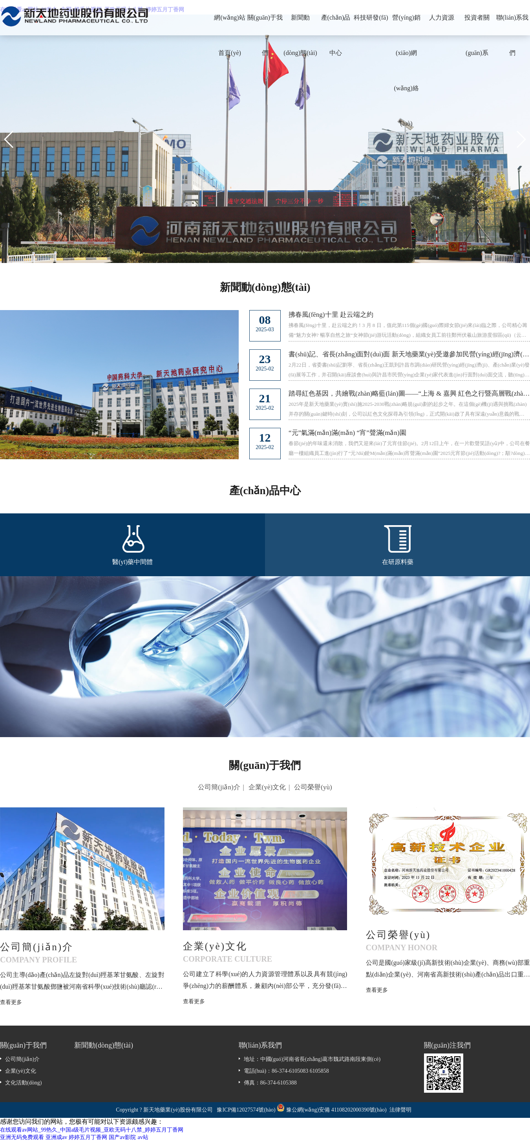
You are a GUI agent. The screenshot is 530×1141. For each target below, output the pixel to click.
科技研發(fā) (371, 17)
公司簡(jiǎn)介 (219, 787)
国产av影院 (122, 1137)
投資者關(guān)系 (477, 24)
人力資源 (441, 17)
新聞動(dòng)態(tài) (300, 24)
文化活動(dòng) (23, 1083)
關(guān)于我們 (265, 24)
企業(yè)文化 (267, 787)
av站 (142, 1137)
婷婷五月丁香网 (88, 1137)
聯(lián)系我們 (512, 24)
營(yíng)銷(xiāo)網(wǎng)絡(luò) (406, 24)
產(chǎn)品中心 (336, 24)
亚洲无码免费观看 (22, 1137)
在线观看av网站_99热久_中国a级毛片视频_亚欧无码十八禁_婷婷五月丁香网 (91, 1130)
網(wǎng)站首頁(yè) (229, 24)
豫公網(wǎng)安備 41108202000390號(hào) (337, 1110)
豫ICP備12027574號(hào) (246, 1110)
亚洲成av (56, 1137)
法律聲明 (400, 1110)
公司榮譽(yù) (313, 787)
